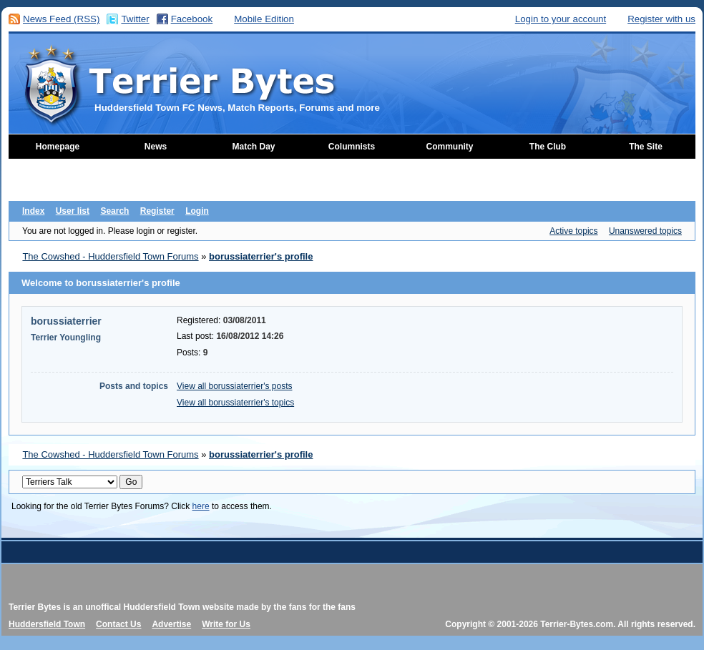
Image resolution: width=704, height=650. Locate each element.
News (156, 147)
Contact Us (118, 624)
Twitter (135, 19)
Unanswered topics (645, 231)
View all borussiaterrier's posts (234, 386)
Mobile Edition (264, 19)
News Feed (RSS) (61, 19)
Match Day (253, 147)
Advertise (171, 624)
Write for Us (226, 624)
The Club (547, 147)
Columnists (351, 147)
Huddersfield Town (47, 624)
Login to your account (560, 19)
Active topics (573, 231)
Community (450, 147)
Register (157, 211)
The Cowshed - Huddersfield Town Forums (110, 256)
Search (114, 211)
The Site (646, 147)
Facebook (192, 19)
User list (72, 211)
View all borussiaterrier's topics (235, 403)
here (201, 506)
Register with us (661, 19)
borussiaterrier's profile (261, 256)
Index (33, 211)
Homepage (57, 147)
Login (197, 211)
